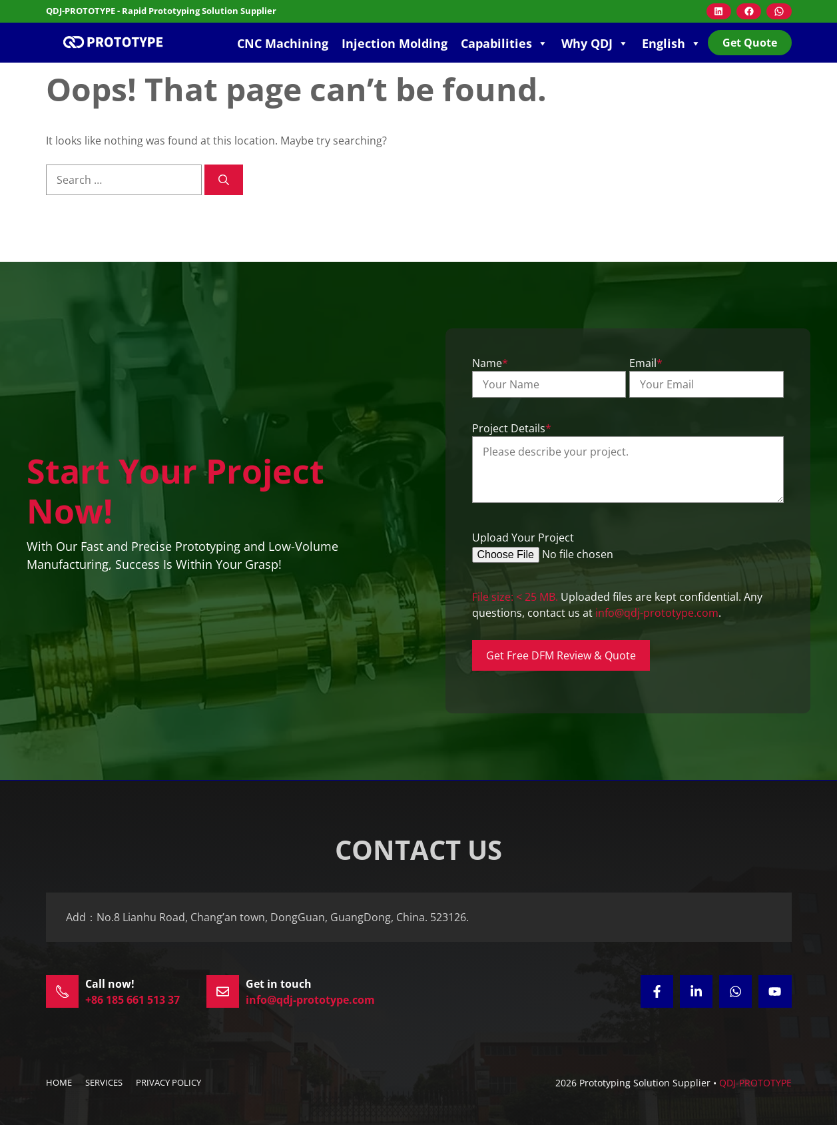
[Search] (223, 180)
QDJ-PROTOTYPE (755, 1082)
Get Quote (749, 42)
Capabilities (504, 43)
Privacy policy (168, 1082)
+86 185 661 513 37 (132, 999)
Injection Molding (394, 43)
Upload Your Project (523, 537)
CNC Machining (282, 43)
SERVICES (104, 1082)
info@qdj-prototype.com (656, 612)
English (671, 43)
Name (490, 363)
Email (646, 363)
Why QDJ (595, 43)
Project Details (511, 428)
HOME (59, 1082)
